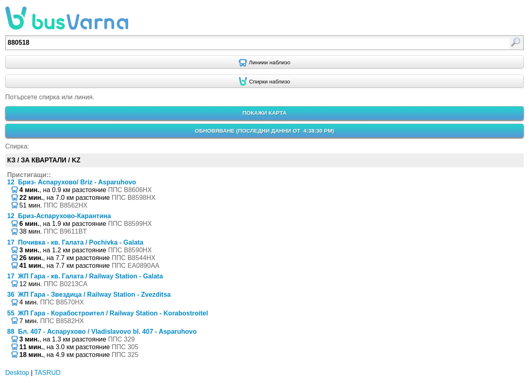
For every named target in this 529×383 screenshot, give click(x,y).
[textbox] (227, 42)
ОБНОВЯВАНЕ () (264, 131)
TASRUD (47, 372)
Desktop (17, 372)
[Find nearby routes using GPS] (264, 62)
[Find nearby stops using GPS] (264, 81)
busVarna (66, 18)
